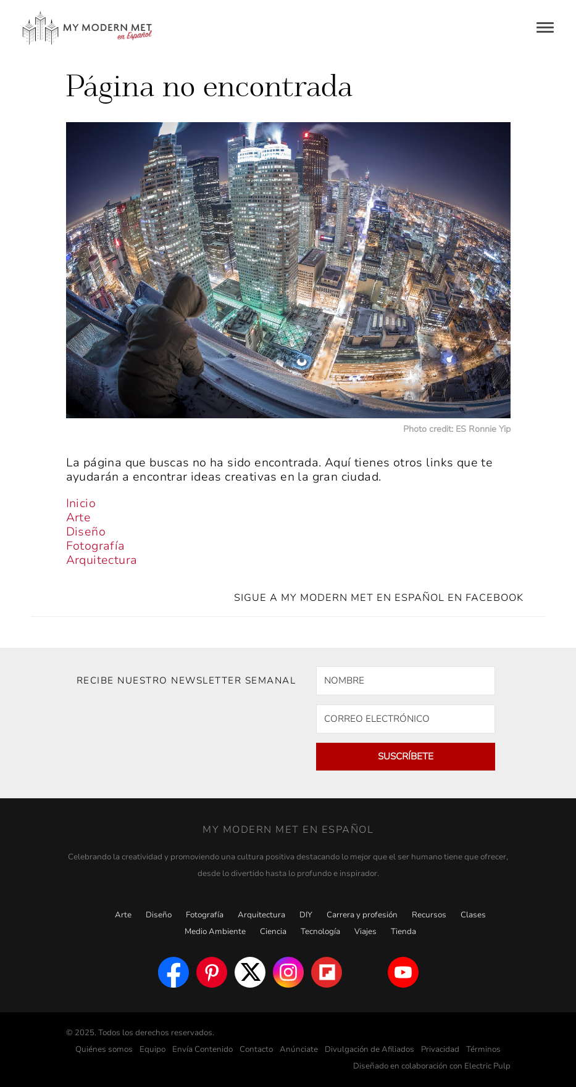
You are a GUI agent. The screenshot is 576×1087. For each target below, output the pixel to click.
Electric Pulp (487, 1066)
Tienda (403, 931)
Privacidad (440, 1049)
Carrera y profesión (362, 914)
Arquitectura (102, 560)
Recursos (429, 914)
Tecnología (320, 931)
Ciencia (273, 931)
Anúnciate (299, 1049)
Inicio (81, 503)
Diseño (86, 532)
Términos (483, 1049)
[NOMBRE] (405, 680)
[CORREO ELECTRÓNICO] (405, 719)
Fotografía (95, 546)
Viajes (365, 931)
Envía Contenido (202, 1049)
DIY (305, 914)
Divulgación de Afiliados (369, 1049)
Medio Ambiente (215, 931)
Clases (473, 914)
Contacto (256, 1049)
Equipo (152, 1049)
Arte (78, 518)
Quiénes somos (104, 1049)
